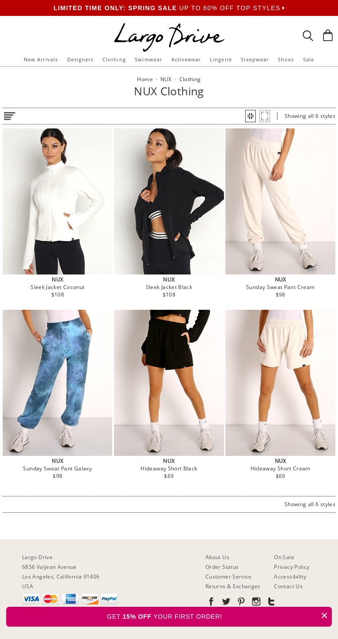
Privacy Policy (291, 567)
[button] (250, 116)
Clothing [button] (114, 59)
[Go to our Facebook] (211, 603)
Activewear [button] (186, 59)
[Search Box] (308, 35)
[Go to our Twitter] (225, 603)
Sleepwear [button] (255, 59)
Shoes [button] (286, 59)
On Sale (284, 557)
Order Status (222, 567)
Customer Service (228, 576)
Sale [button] (308, 59)
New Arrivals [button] (41, 59)
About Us (217, 557)
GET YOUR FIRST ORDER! (219, 615)
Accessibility (290, 576)
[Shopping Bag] (328, 35)
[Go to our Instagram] (255, 603)
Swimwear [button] (148, 59)
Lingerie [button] (221, 59)
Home (144, 79)
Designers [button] (80, 59)
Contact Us (288, 586)
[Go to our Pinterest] (240, 603)
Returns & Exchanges (233, 586)
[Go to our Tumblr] (270, 603)
